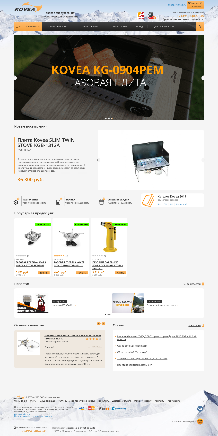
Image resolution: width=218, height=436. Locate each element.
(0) (28, 255)
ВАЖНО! (70, 199)
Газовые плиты (118, 26)
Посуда (140, 26)
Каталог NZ (181, 204)
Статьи (33, 400)
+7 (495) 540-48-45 (190, 16)
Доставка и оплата (164, 26)
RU (159, 204)
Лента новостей (192, 283)
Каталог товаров (28, 26)
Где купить (103, 400)
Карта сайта (174, 400)
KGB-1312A (24, 149)
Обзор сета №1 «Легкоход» (132, 345)
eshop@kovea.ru (177, 4)
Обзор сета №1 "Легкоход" (132, 351)
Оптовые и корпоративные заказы (77, 400)
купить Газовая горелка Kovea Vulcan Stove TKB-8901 (44, 272)
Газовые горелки (57, 26)
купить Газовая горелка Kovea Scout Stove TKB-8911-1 (82, 272)
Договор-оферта (22, 413)
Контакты (160, 400)
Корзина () (196, 4)
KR (171, 204)
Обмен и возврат (142, 400)
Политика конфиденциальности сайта (33, 416)
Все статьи (195, 325)
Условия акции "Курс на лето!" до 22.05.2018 (142, 358)
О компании (20, 400)
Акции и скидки (118, 199)
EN (165, 204)
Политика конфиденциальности (135, 364)
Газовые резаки (89, 26)
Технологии (30, 199)
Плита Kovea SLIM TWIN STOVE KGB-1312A (46, 142)
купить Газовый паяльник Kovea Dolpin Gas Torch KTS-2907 (120, 272)
